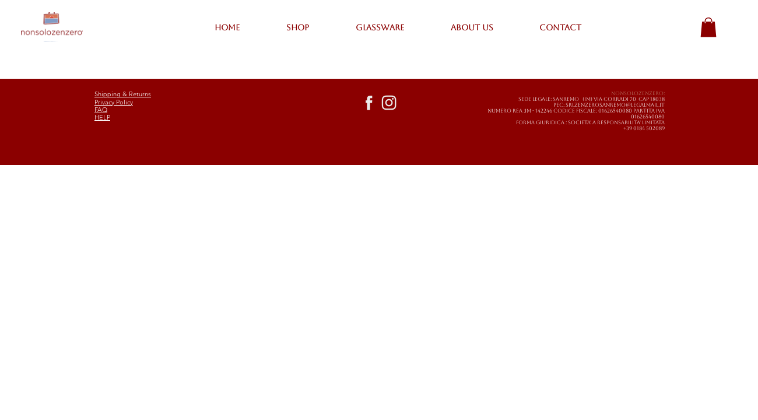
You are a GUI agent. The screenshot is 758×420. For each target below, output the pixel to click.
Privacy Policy (113, 102)
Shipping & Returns (122, 94)
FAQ (100, 110)
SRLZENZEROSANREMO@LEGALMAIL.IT (615, 105)
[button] (708, 27)
